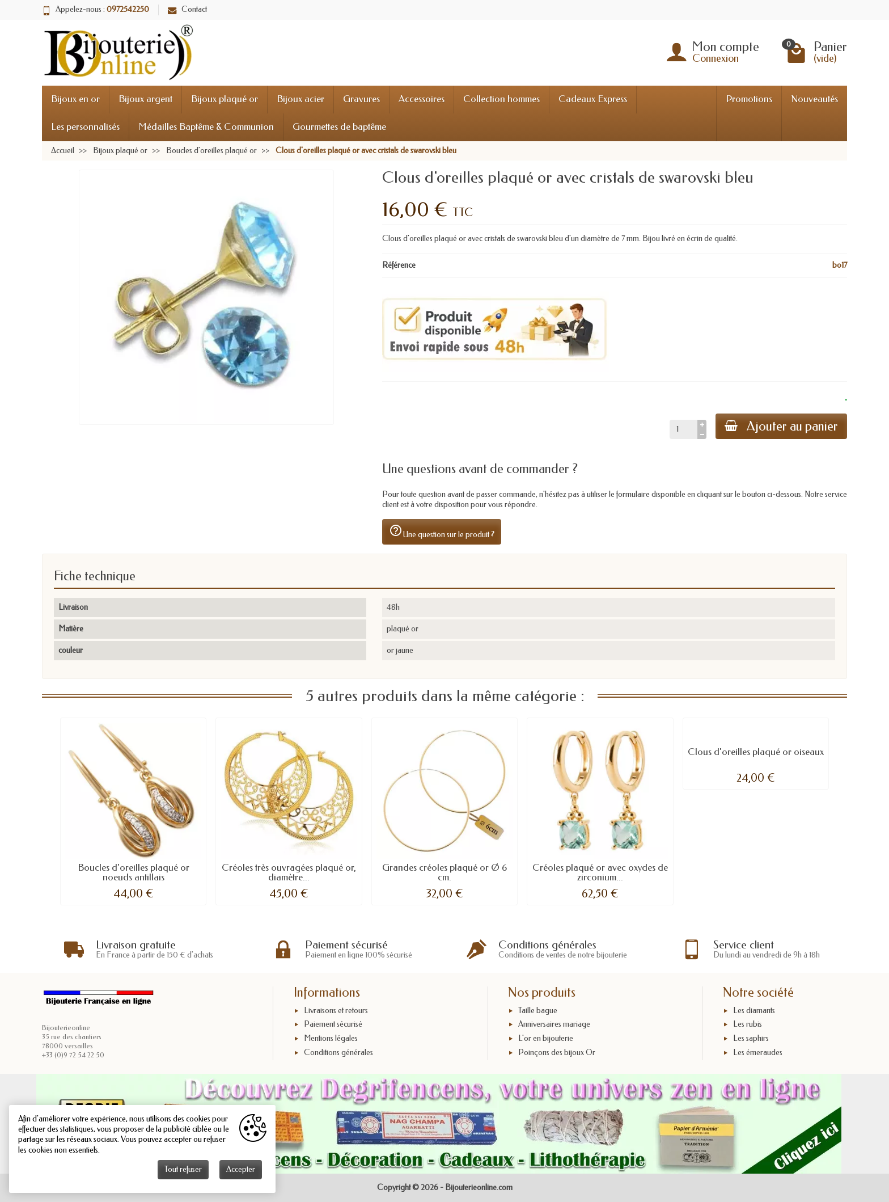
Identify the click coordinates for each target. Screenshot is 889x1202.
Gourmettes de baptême (339, 126)
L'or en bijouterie (545, 1038)
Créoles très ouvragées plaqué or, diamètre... (289, 872)
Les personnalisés (85, 126)
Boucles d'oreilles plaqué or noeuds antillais (133, 872)
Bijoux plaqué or (224, 99)
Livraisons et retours (336, 1010)
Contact (187, 9)
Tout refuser (183, 1169)
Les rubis (747, 1025)
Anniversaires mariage (554, 1025)
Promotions (749, 99)
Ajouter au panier (781, 426)
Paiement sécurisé (333, 1025)
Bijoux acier (300, 99)
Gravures (361, 99)
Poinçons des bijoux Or (556, 1052)
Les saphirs (751, 1038)
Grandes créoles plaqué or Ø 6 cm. (444, 872)
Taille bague (537, 1010)
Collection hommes (501, 99)
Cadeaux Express (592, 99)
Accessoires (421, 99)
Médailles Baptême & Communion (206, 126)
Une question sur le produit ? (441, 531)
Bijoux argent (145, 99)
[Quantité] (683, 429)
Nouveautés (814, 99)
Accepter (240, 1169)
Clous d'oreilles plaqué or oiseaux (756, 751)
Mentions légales (331, 1038)
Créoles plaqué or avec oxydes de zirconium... (600, 872)
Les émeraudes (757, 1052)
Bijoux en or (75, 99)
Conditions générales (338, 1052)
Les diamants (754, 1010)
